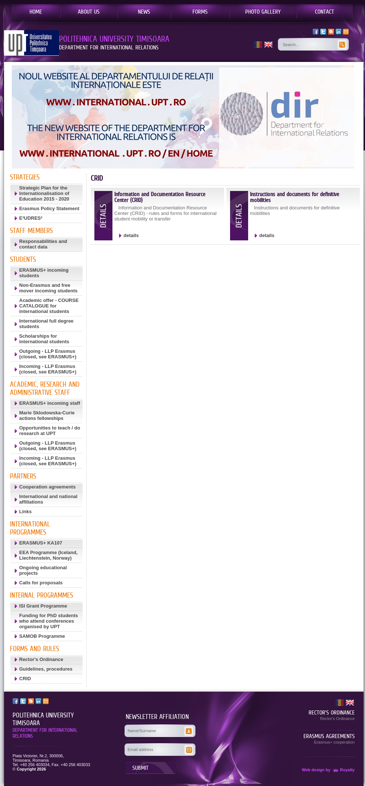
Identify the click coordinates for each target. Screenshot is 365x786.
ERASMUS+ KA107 (40, 543)
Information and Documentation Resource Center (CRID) (159, 197)
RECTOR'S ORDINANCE (332, 712)
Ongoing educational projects (43, 570)
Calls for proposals (41, 582)
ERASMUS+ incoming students (44, 272)
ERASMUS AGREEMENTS (329, 736)
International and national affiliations (48, 499)
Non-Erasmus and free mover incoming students (48, 287)
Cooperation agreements (47, 487)
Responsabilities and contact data (43, 244)
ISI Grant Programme (43, 606)
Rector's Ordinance (41, 659)
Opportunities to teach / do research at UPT (49, 430)
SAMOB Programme (42, 636)
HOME (35, 11)
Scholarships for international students (44, 338)
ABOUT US (89, 11)
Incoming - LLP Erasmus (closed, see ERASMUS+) (47, 369)
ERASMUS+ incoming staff (49, 403)
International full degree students (46, 323)
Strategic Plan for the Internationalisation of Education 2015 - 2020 (44, 193)
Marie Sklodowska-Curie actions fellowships (46, 415)
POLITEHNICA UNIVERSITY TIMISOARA (43, 719)
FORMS (200, 11)
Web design (313, 770)
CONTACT (324, 11)
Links (25, 511)
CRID (25, 678)
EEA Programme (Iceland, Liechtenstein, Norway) (48, 555)
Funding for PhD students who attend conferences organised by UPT (48, 621)
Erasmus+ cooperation (334, 742)
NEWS (144, 11)
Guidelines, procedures (46, 669)
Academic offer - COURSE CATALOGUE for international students (49, 306)
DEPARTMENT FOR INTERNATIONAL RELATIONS (45, 733)
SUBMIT (140, 767)
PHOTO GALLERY (263, 11)
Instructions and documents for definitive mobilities (294, 197)
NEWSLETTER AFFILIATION (157, 716)
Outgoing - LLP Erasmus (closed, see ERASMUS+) (47, 353)
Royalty (343, 770)
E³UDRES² (30, 218)
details (131, 235)
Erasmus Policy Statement (49, 208)
